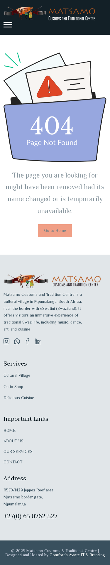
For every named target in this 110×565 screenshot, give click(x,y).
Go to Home (55, 230)
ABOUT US (13, 441)
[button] (8, 24)
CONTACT (13, 462)
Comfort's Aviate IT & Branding (77, 554)
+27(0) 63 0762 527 (30, 516)
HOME (10, 430)
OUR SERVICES (18, 451)
